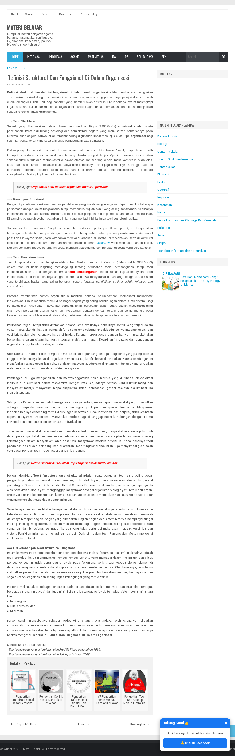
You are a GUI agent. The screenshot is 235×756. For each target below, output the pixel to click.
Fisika (161, 182)
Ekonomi (163, 174)
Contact (29, 14)
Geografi (163, 189)
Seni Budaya (145, 56)
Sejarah (162, 235)
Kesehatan (164, 205)
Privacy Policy (88, 14)
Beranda (83, 724)
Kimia (161, 212)
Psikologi (163, 227)
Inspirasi (163, 197)
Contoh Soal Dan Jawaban (175, 159)
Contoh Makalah (168, 151)
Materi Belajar (24, 27)
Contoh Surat (166, 167)
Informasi (33, 56)
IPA (114, 56)
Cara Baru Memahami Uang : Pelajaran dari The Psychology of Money (200, 280)
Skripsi (161, 243)
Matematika (96, 56)
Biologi (162, 144)
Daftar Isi (46, 14)
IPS (126, 56)
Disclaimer (66, 14)
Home (15, 56)
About (14, 14)
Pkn (163, 56)
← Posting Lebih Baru (21, 724)
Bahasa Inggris (167, 136)
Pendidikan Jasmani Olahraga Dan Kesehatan (187, 220)
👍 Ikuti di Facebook (195, 743)
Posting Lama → (141, 724)
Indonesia (55, 56)
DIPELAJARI (171, 273)
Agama (74, 56)
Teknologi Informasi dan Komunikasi (182, 250)
